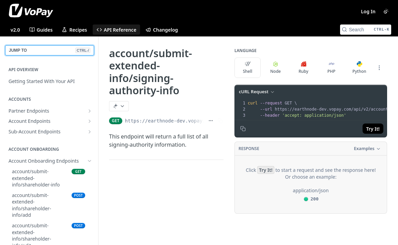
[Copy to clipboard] (243, 129)
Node (275, 67)
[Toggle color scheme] (386, 11)
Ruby (303, 67)
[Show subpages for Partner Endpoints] (89, 111)
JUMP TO (49, 50)
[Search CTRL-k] (365, 29)
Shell (247, 67)
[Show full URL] (210, 120)
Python (359, 67)
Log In (368, 11)
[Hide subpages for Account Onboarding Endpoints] (89, 161)
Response (249, 148)
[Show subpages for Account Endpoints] (89, 121)
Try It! (373, 129)
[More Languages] (379, 68)
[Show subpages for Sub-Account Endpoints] (89, 131)
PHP (331, 67)
